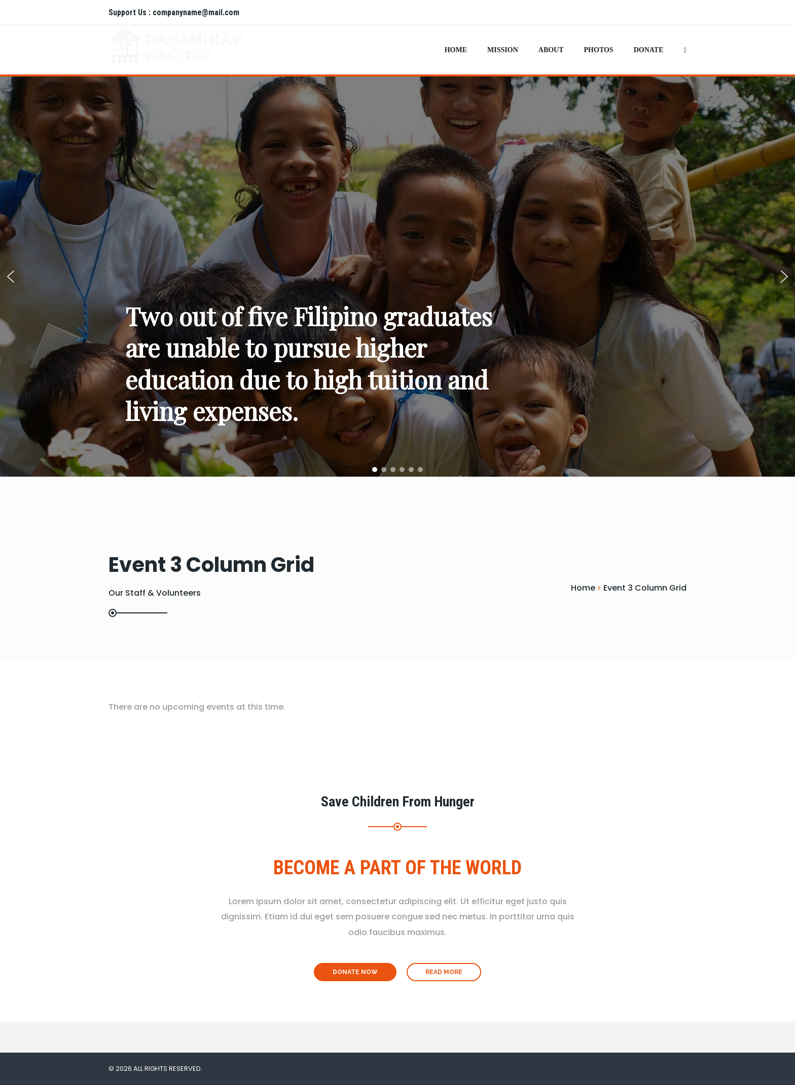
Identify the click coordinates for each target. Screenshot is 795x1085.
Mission (502, 50)
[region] (397, 276)
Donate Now (355, 972)
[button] (11, 276)
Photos (598, 50)
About (551, 50)
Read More (443, 972)
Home (456, 50)
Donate (649, 50)
